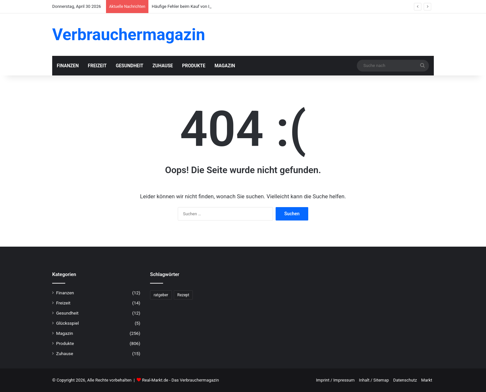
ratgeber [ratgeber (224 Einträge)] (161, 295)
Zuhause (162, 65)
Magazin (225, 65)
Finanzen (68, 65)
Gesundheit (130, 65)
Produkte (193, 65)
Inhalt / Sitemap (374, 380)
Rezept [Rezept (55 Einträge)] (183, 295)
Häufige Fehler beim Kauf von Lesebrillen (190, 6)
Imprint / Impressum (335, 380)
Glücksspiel (67, 323)
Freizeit (97, 65)
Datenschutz (405, 380)
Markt (426, 380)
